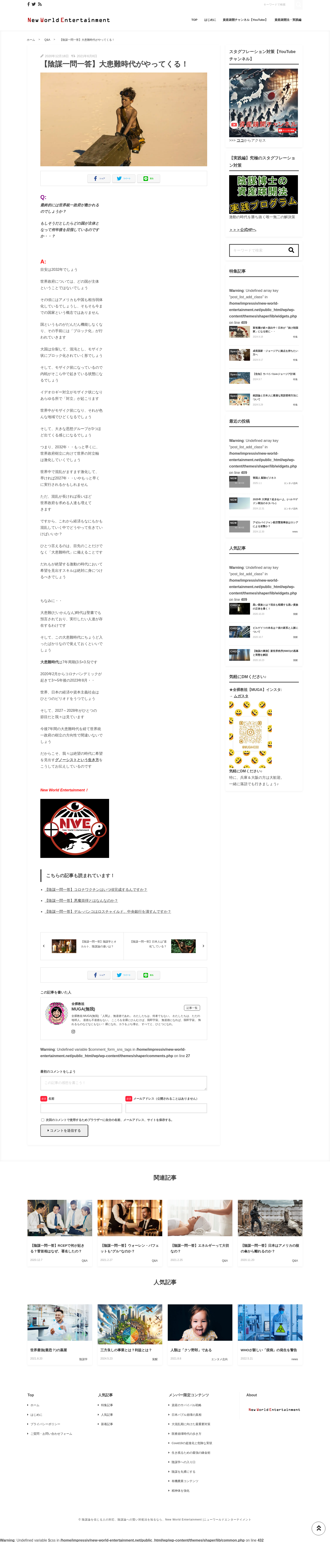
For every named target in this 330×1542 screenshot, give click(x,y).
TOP (194, 19)
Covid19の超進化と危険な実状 (192, 1443)
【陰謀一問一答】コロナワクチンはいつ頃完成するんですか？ (96, 890)
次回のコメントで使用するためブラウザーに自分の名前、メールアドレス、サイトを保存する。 (110, 1120)
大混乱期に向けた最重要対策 (191, 1424)
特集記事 (107, 1405)
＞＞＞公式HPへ (242, 230)
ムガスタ (241, 696)
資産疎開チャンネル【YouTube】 (245, 19)
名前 (51, 1098)
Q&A (47, 39)
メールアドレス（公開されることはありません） (166, 1098)
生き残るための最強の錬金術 (191, 1452)
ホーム (31, 39)
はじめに (210, 19)
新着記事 (107, 1424)
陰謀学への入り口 (183, 1462)
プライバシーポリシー (45, 1424)
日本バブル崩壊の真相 (186, 1414)
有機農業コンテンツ (185, 1481)
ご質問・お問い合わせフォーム (51, 1433)
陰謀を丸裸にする (183, 1471)
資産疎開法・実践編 (288, 19)
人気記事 (107, 1414)
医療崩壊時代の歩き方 (186, 1433)
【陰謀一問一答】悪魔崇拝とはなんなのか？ (81, 901)
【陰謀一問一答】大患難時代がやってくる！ (87, 39)
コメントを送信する (64, 1130)
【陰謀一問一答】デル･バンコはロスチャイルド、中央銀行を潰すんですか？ (108, 911)
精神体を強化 (181, 1490)
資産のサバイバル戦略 (186, 1405)
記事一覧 (192, 1008)
